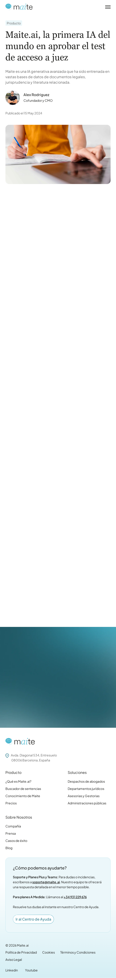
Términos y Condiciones (77, 952)
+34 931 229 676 (75, 897)
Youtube (31, 970)
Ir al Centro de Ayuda (33, 919)
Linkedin (11, 970)
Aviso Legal (13, 959)
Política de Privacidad (21, 952)
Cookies (48, 952)
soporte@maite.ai (46, 882)
